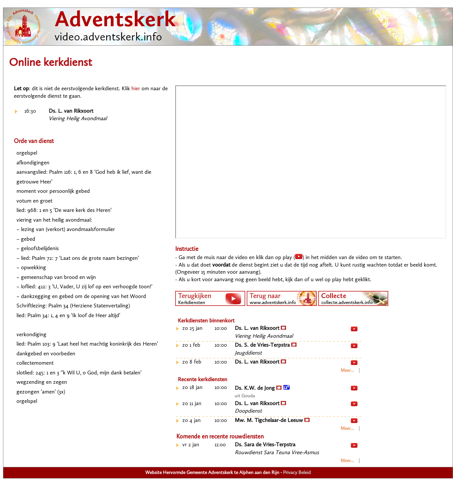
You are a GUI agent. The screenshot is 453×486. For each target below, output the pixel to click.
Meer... (347, 370)
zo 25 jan (192, 328)
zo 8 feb (191, 362)
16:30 (30, 111)
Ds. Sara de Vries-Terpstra (265, 445)
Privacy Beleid (297, 472)
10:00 (221, 328)
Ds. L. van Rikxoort (71, 111)
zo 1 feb (191, 345)
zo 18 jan (192, 388)
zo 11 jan (191, 404)
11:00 (220, 445)
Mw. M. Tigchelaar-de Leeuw (272, 420)
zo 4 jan (191, 420)
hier (135, 89)
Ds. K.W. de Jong (262, 388)
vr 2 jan (190, 445)
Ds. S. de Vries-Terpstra (266, 345)
